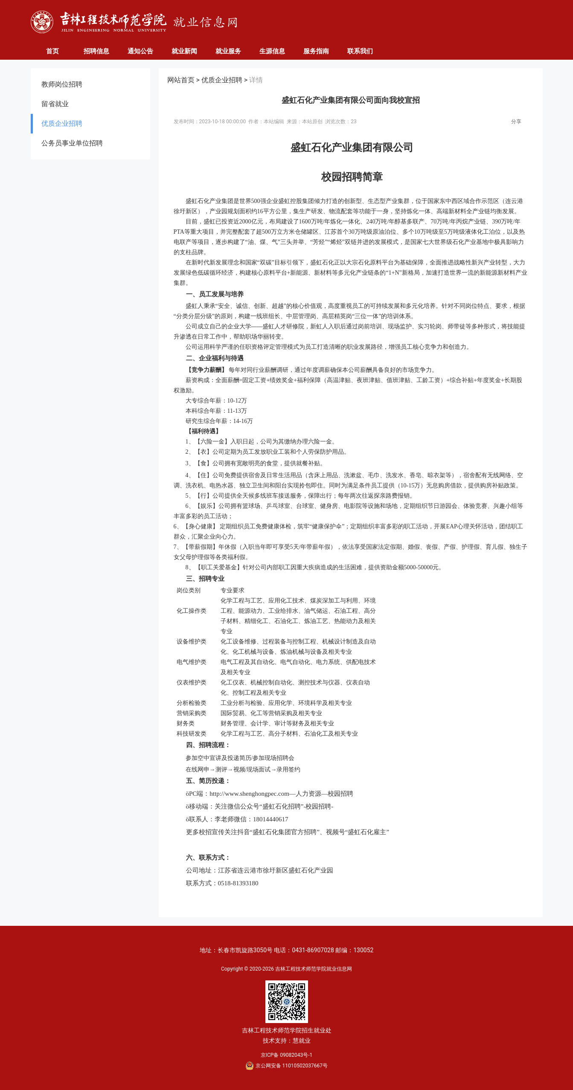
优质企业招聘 (61, 123)
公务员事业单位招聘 (72, 143)
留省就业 (55, 104)
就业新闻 (184, 51)
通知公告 (140, 51)
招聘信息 (96, 51)
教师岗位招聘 (61, 84)
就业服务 (228, 51)
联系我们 (360, 51)
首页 (52, 51)
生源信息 (272, 51)
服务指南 (316, 51)
